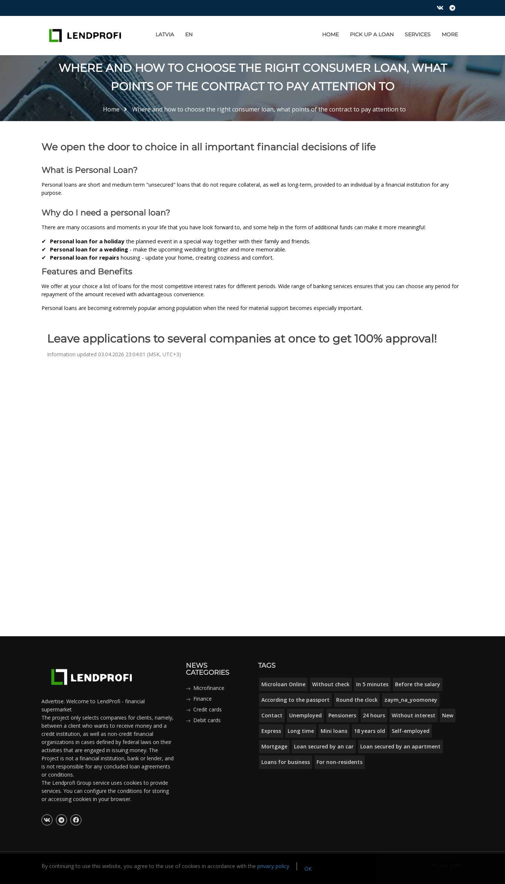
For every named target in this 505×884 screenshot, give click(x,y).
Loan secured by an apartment (400, 746)
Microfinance (208, 687)
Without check (331, 684)
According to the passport (295, 699)
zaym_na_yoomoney (410, 699)
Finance (202, 698)
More (450, 34)
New (447, 715)
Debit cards (207, 720)
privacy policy (273, 866)
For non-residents (339, 761)
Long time (301, 730)
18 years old (369, 730)
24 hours (374, 715)
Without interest (413, 715)
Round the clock (357, 699)
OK (308, 868)
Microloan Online (283, 684)
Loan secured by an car (324, 746)
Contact (271, 715)
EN (189, 34)
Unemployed (305, 715)
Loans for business (285, 761)
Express (271, 730)
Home (330, 34)
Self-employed (410, 730)
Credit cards (207, 709)
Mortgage (274, 746)
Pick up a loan (372, 34)
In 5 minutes (372, 684)
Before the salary (417, 684)
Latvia (164, 34)
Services (418, 34)
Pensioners (342, 715)
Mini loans (334, 730)
